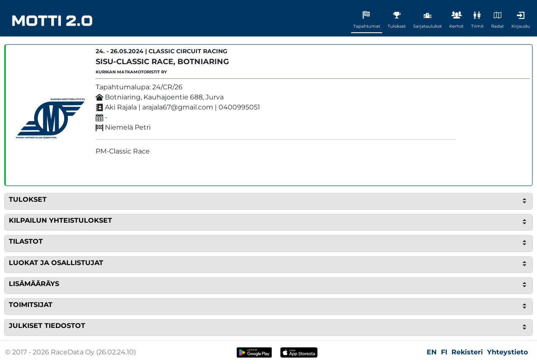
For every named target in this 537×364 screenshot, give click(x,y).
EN (432, 352)
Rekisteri (467, 352)
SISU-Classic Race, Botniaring (162, 61)
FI (444, 352)
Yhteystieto (507, 352)
